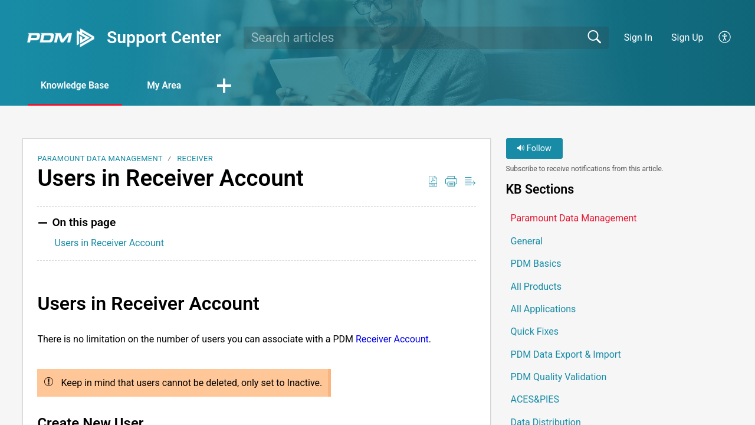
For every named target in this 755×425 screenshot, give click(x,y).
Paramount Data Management (99, 159)
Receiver (195, 159)
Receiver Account (392, 339)
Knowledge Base (78, 85)
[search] (426, 38)
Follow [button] (534, 149)
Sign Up (687, 37)
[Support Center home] (60, 38)
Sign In (638, 37)
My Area (172, 85)
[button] (725, 37)
